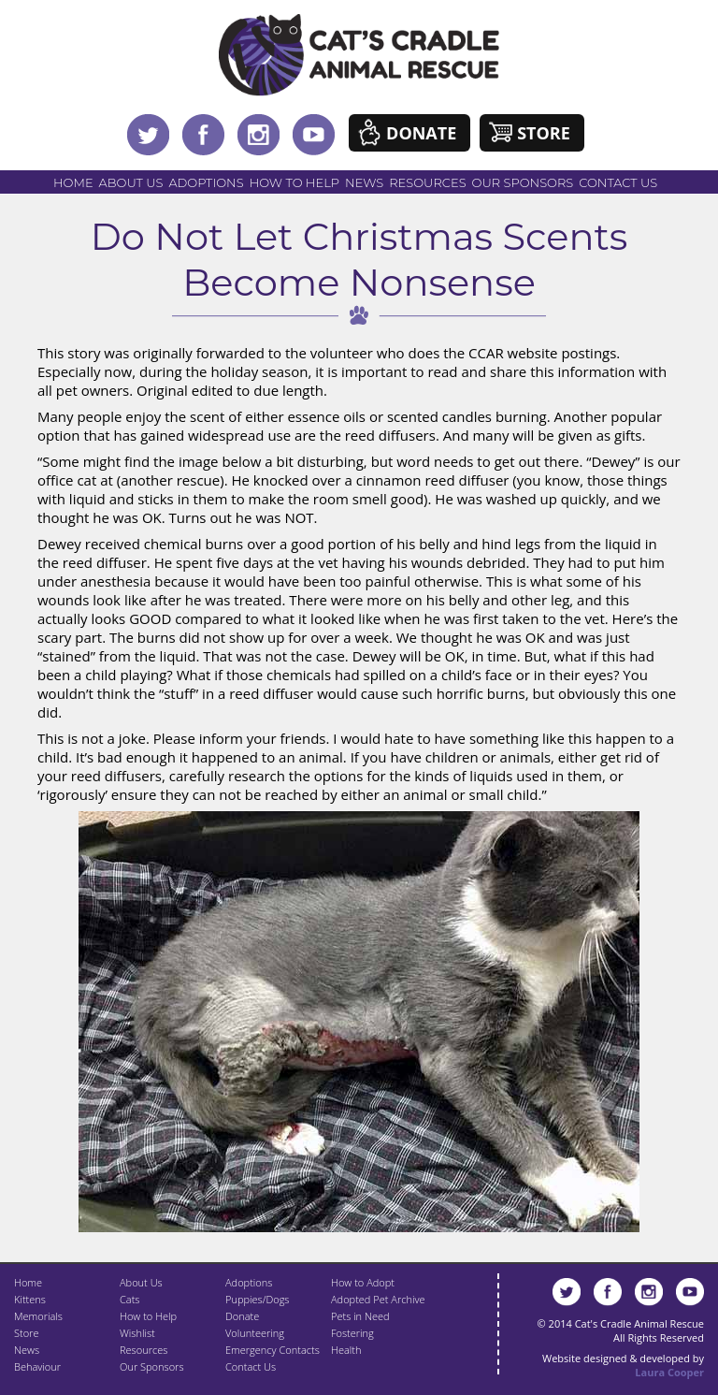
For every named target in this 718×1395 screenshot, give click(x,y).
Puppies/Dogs (257, 1299)
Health (346, 1350)
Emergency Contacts (272, 1350)
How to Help (294, 182)
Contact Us (618, 182)
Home (73, 182)
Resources (427, 182)
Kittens (30, 1299)
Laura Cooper (669, 1372)
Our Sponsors (523, 182)
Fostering (352, 1333)
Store (543, 133)
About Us (131, 182)
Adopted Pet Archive (377, 1299)
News (364, 182)
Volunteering (254, 1333)
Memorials (38, 1316)
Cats (129, 1299)
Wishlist (137, 1333)
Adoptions (205, 182)
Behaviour (37, 1366)
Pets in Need (360, 1316)
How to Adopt (363, 1282)
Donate (421, 133)
